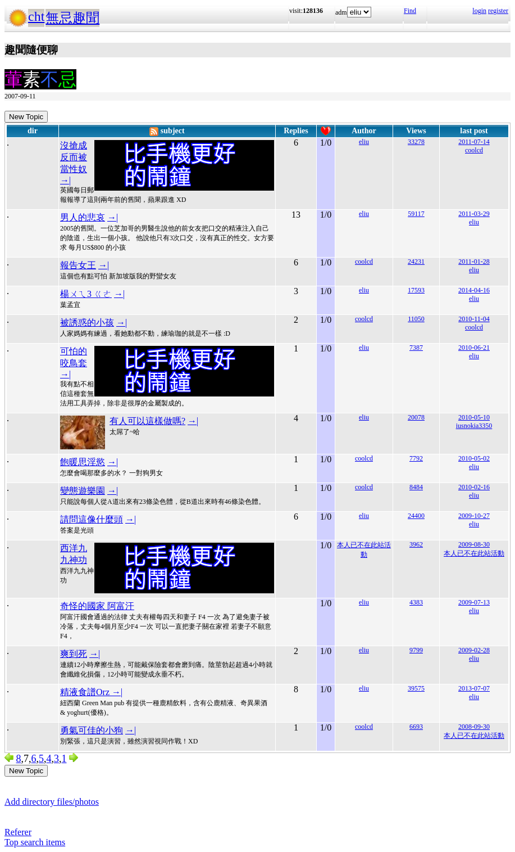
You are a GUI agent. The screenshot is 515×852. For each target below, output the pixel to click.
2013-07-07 (474, 688)
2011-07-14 (474, 142)
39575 (416, 688)
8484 (416, 487)
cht (36, 16)
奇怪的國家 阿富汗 (97, 606)
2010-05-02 (474, 458)
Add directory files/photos (51, 801)
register (498, 11)
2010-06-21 (474, 347)
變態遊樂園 (82, 490)
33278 (416, 142)
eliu (364, 142)
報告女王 (78, 265)
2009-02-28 (474, 650)
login (479, 11)
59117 (416, 214)
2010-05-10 (474, 417)
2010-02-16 (474, 487)
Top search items (34, 842)
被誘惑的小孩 (87, 322)
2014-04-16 (474, 290)
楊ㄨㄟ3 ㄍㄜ (86, 294)
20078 (416, 417)
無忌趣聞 (72, 18)
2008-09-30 (474, 727)
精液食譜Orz (86, 692)
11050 (416, 319)
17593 (416, 290)
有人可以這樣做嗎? (147, 421)
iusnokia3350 (474, 426)
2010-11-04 (474, 319)
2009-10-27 (474, 516)
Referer (17, 832)
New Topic (26, 116)
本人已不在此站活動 (474, 553)
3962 (416, 544)
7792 (416, 458)
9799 (416, 650)
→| (65, 180)
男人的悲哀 (82, 217)
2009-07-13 (474, 602)
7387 (416, 347)
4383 (416, 602)
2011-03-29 (474, 214)
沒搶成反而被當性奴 (73, 157)
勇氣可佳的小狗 (91, 730)
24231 (416, 261)
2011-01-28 (474, 261)
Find (410, 11)
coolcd (474, 150)
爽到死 (73, 654)
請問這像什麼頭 (91, 519)
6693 (416, 727)
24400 (416, 516)
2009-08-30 (474, 544)
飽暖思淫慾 (82, 462)
